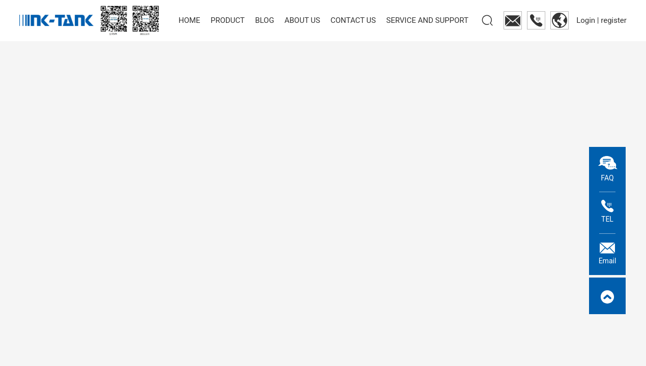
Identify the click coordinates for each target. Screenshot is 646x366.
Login (586, 20)
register (614, 20)
